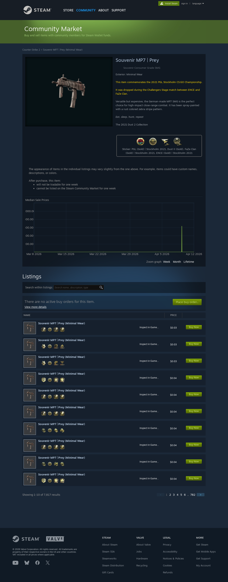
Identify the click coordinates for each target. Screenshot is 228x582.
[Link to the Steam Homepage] (40, 13)
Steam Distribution (113, 565)
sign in (184, 3)
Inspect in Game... (149, 327)
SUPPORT (119, 10)
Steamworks (109, 558)
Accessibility (170, 551)
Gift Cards (108, 572)
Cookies (167, 565)
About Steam (110, 544)
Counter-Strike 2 (31, 49)
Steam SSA (108, 551)
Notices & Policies (173, 558)
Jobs (139, 551)
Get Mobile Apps (206, 551)
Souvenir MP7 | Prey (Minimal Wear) (62, 49)
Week (166, 261)
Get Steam (202, 544)
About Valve (143, 544)
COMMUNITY (86, 10)
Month (177, 261)
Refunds (168, 572)
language (196, 3)
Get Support (203, 558)
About (103, 10)
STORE (68, 10)
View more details (36, 306)
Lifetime (189, 261)
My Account (203, 565)
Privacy (167, 544)
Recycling (141, 565)
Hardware (142, 558)
